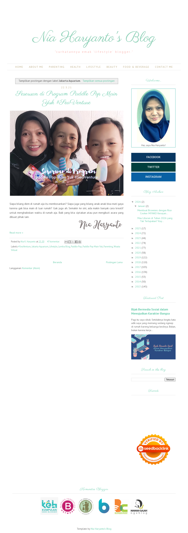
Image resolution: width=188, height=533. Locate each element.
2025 (138, 228)
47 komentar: (53, 241)
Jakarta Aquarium (40, 246)
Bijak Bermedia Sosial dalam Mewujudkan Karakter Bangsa (150, 311)
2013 (138, 286)
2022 (138, 243)
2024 (138, 233)
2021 (138, 247)
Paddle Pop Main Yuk (93, 246)
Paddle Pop (76, 246)
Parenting (57, 66)
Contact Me (164, 66)
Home (19, 66)
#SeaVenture (24, 246)
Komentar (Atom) (31, 268)
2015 (138, 276)
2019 (138, 257)
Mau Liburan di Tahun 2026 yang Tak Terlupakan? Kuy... (154, 219)
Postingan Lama (114, 262)
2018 (138, 262)
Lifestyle (93, 66)
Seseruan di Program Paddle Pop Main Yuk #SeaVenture (66, 98)
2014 (138, 281)
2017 (138, 267)
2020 (138, 252)
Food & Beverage (136, 66)
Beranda (57, 262)
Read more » (16, 232)
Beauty (112, 66)
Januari (142, 206)
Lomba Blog (64, 246)
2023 (138, 238)
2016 (138, 272)
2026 (138, 201)
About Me (36, 66)
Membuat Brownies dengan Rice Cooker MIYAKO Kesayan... (154, 212)
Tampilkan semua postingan (98, 80)
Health (75, 66)
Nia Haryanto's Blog (94, 38)
